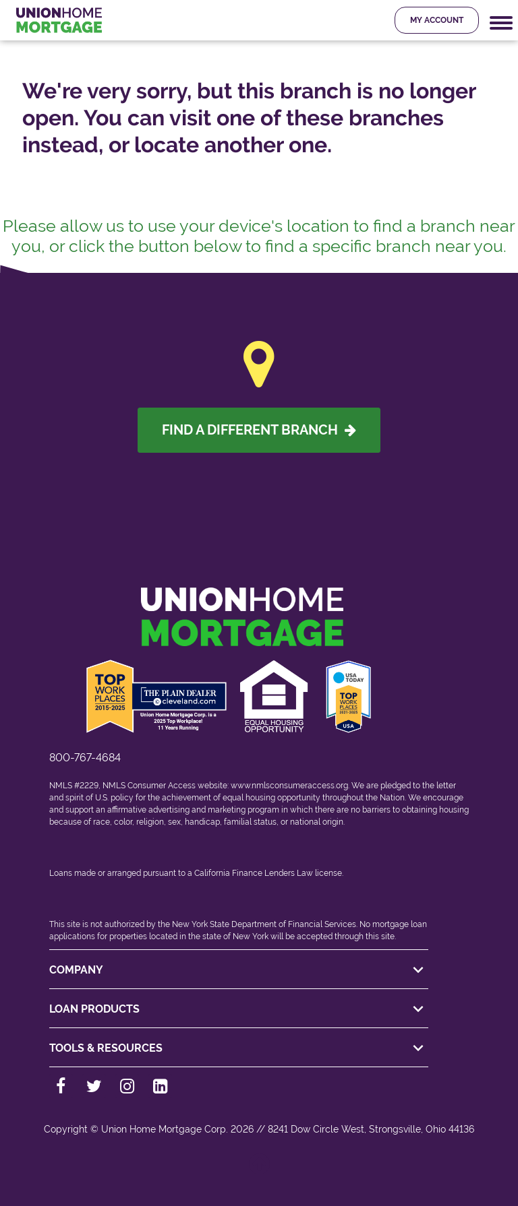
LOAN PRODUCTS (238, 1009)
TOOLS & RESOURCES (238, 1048)
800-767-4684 (85, 757)
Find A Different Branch (259, 430)
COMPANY (238, 970)
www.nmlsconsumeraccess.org (289, 785)
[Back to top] (259, 1170)
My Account (436, 20)
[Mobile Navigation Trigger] (501, 23)
